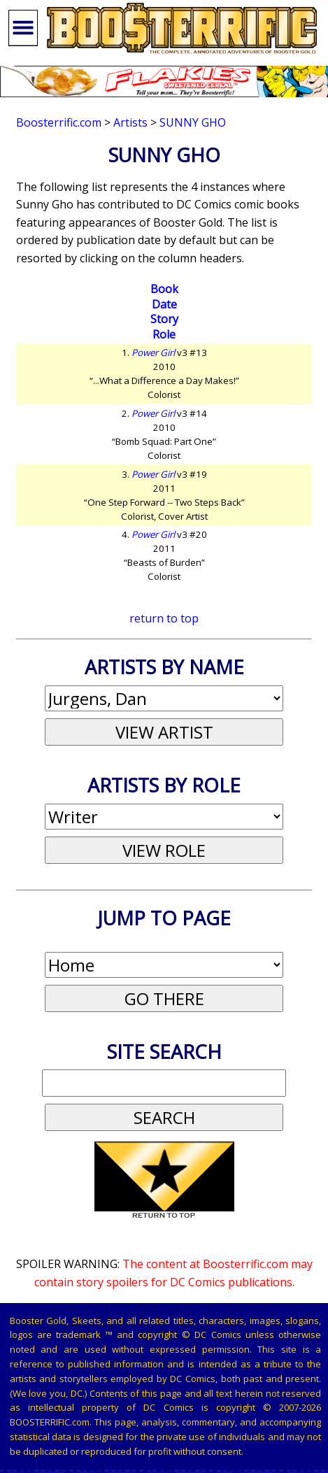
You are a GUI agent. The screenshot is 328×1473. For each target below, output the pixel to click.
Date (164, 304)
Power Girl (153, 352)
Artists (130, 122)
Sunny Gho (192, 122)
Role (164, 334)
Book (164, 289)
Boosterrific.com (58, 122)
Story (164, 319)
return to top (164, 618)
